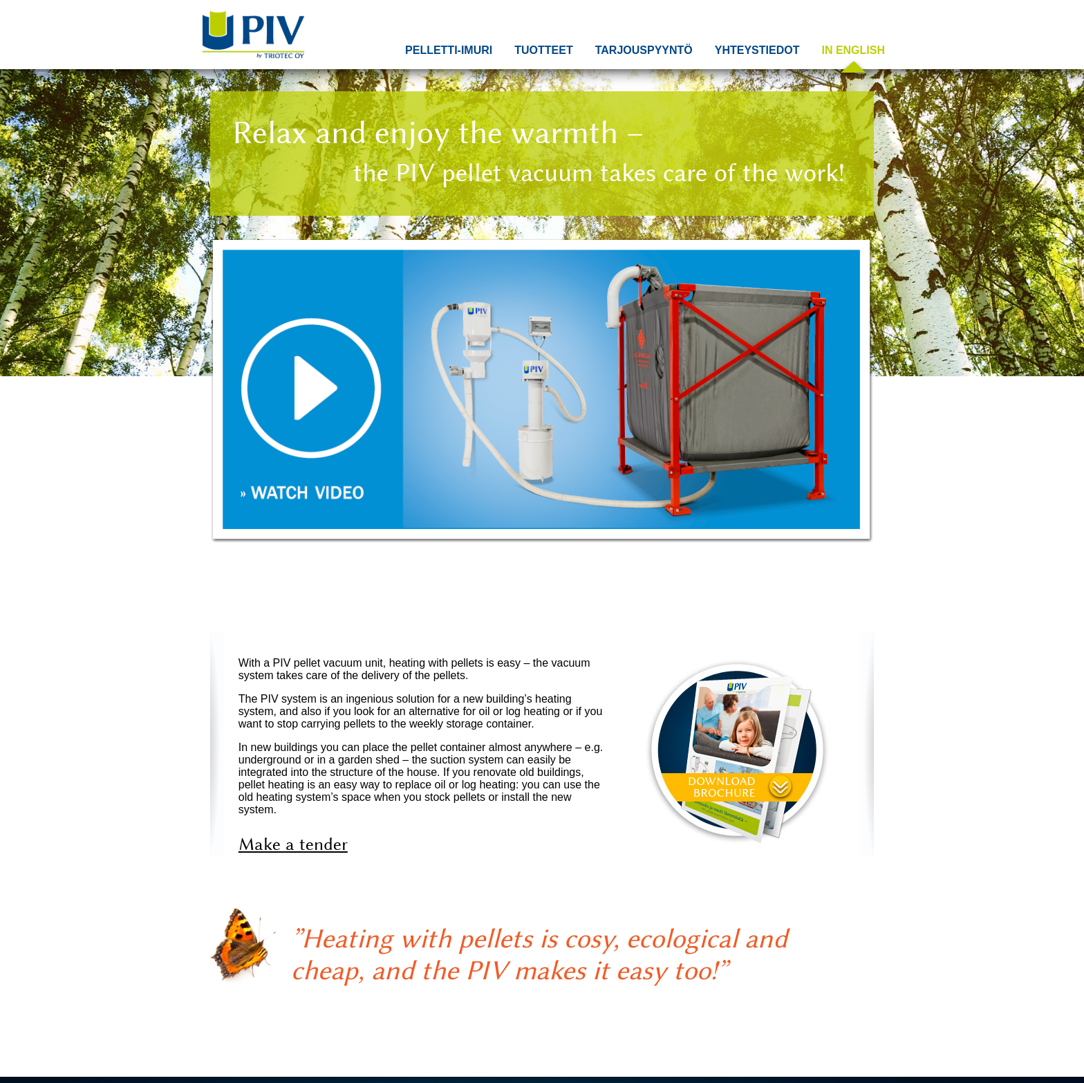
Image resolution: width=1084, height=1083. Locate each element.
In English (853, 50)
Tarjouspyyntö (644, 50)
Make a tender (293, 844)
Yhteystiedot (757, 50)
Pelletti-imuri (448, 50)
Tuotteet (543, 50)
